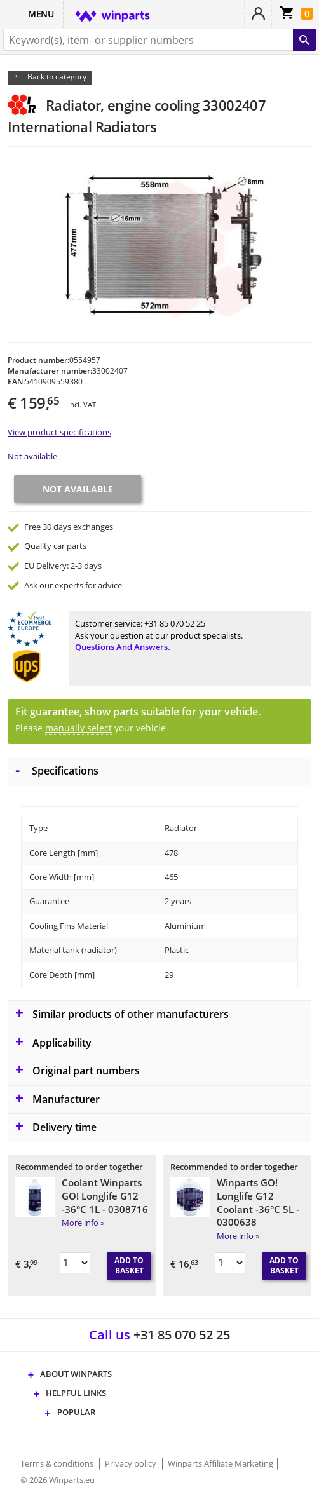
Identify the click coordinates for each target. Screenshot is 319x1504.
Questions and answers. (122, 647)
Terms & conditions (57, 1463)
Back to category (56, 76)
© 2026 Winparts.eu (57, 1480)
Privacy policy (131, 1463)
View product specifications (59, 432)
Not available (32, 456)
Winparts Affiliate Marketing (220, 1463)
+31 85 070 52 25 (174, 623)
